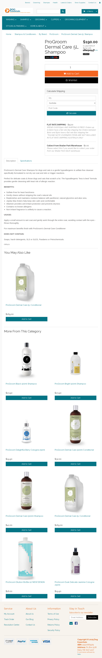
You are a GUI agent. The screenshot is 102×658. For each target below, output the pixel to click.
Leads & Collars (66, 3)
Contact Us (92, 3)
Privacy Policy (53, 619)
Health (55, 3)
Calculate (71, 113)
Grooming (36, 3)
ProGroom (54, 34)
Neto (79, 654)
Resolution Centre (11, 625)
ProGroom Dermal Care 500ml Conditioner (74, 450)
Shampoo (46, 3)
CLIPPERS (56, 19)
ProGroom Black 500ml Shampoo (21, 384)
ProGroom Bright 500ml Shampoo (70, 384)
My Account (9, 614)
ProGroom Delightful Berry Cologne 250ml (25, 450)
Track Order (9, 619)
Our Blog (29, 619)
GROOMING (41, 19)
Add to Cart (71, 73)
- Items (88, 11)
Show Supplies (80, 3)
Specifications (26, 161)
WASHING (11, 19)
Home (8, 34)
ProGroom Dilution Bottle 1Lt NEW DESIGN (25, 582)
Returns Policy (54, 625)
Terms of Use (53, 614)
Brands (27, 3)
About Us (30, 614)
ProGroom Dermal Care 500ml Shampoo (24, 516)
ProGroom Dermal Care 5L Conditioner (24, 305)
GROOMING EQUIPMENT (76, 19)
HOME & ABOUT (38, 26)
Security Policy (54, 630)
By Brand (43, 34)
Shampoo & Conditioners (25, 34)
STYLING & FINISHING (16, 26)
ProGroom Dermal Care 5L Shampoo (77, 34)
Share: (52, 57)
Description (11, 161)
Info (96, 50)
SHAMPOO (25, 19)
